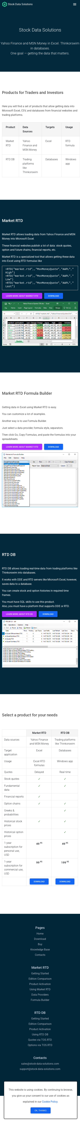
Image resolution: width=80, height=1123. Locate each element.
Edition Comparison (40, 978)
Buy (40, 944)
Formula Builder (40, 1000)
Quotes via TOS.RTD (40, 1039)
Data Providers (40, 994)
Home (40, 933)
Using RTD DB (40, 1034)
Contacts (40, 954)
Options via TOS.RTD (40, 1045)
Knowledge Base (40, 949)
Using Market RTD (40, 989)
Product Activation (40, 984)
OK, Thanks (40, 1110)
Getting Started (40, 973)
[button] (74, 4)
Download (40, 939)
